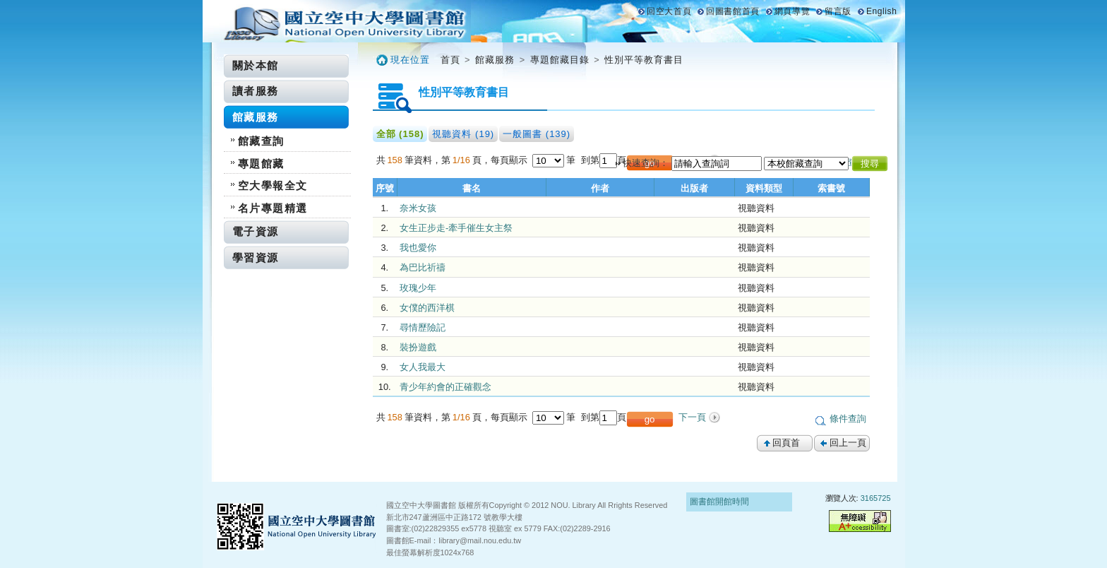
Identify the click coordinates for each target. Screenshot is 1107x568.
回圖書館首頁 (733, 11)
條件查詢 (848, 418)
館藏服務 (255, 117)
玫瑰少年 (418, 288)
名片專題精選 (273, 208)
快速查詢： (646, 163)
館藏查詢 (261, 141)
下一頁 (692, 417)
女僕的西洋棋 (427, 307)
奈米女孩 (418, 208)
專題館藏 (261, 164)
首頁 (450, 59)
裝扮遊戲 (418, 347)
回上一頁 (848, 442)
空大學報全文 (273, 185)
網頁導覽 (792, 11)
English (881, 11)
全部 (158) (400, 133)
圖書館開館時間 (719, 502)
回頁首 (786, 442)
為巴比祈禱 (422, 267)
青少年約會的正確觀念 (445, 386)
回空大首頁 (669, 11)
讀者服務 (255, 91)
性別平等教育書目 (643, 59)
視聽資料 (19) (463, 133)
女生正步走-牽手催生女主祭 (456, 228)
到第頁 (603, 160)
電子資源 (255, 231)
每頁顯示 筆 (536, 160)
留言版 (838, 11)
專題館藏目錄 (560, 59)
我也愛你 (418, 247)
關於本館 (255, 65)
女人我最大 (422, 367)
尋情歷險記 (422, 327)
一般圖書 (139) (536, 133)
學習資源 (255, 258)
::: (221, 59)
